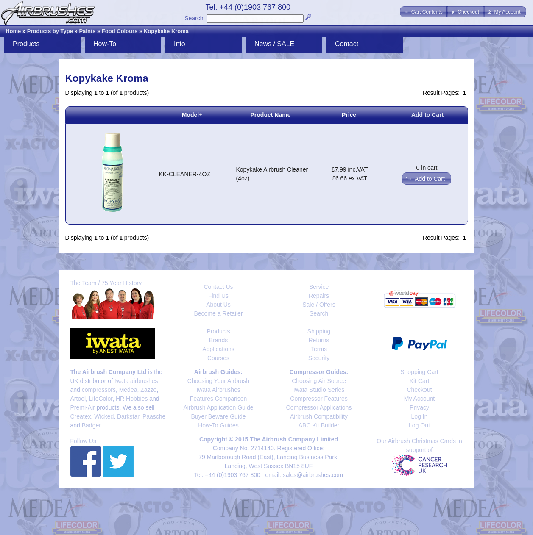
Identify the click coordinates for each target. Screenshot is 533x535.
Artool (78, 398)
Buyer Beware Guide (218, 416)
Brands (218, 340)
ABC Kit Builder (319, 425)
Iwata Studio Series (319, 389)
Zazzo (148, 389)
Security (319, 358)
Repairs (319, 295)
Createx (80, 416)
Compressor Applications (319, 407)
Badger (91, 425)
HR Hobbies (132, 398)
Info (179, 43)
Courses (218, 358)
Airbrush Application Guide (219, 407)
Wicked (104, 416)
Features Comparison (218, 398)
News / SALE (274, 43)
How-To (104, 43)
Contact (346, 43)
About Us (218, 304)
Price (349, 114)
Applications (218, 349)
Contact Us (218, 286)
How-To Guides (218, 425)
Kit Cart (420, 380)
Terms (319, 349)
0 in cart (427, 167)
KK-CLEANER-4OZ (184, 174)
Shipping (319, 331)
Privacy (419, 407)
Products (26, 43)
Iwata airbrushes (136, 380)
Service (319, 286)
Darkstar (128, 416)
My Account (419, 398)
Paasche (153, 416)
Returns (318, 340)
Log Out (419, 425)
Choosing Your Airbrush (218, 380)
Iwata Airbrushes (218, 389)
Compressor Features (318, 398)
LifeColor (100, 398)
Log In (419, 416)
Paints (87, 31)
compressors (99, 389)
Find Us (218, 295)
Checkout (419, 389)
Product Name (271, 114)
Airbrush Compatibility (319, 416)
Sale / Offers (318, 304)
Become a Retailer (218, 313)
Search (193, 18)
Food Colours (120, 31)
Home (13, 31)
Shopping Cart (419, 372)
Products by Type (50, 31)
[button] (424, 11)
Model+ (192, 114)
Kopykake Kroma (166, 31)
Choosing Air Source (319, 380)
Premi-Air (82, 407)
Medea (128, 389)
